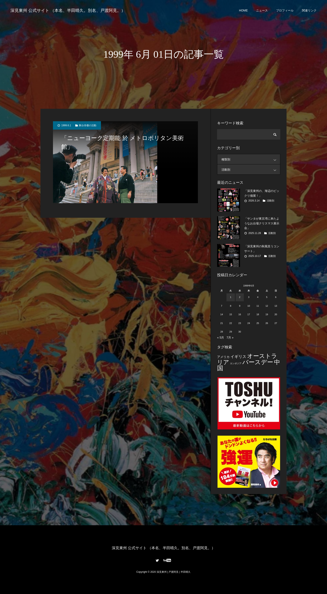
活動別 (250, 169)
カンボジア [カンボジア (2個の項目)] (235, 363)
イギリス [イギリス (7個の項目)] (238, 356)
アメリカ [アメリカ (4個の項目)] (223, 357)
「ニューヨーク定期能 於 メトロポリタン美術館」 (122, 142)
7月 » (229, 337)
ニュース (262, 10)
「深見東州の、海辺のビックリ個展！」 (261, 193)
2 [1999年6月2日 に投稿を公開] (239, 297)
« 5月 (220, 337)
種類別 (250, 159)
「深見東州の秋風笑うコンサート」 (261, 249)
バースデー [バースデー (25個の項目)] (257, 362)
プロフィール (285, 10)
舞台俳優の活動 (87, 125)
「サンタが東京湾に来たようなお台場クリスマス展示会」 (261, 223)
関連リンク (309, 10)
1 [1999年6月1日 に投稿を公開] (230, 297)
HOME (243, 10)
